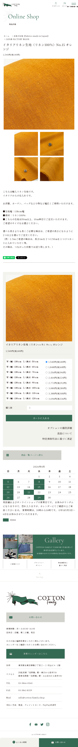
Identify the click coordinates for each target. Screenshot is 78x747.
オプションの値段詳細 (59, 428)
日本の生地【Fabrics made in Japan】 (31, 36)
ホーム (6, 36)
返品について (64, 433)
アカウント (56, 6)
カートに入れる (39, 418)
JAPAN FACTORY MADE (17, 39)
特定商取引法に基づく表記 (57, 438)
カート (64, 6)
